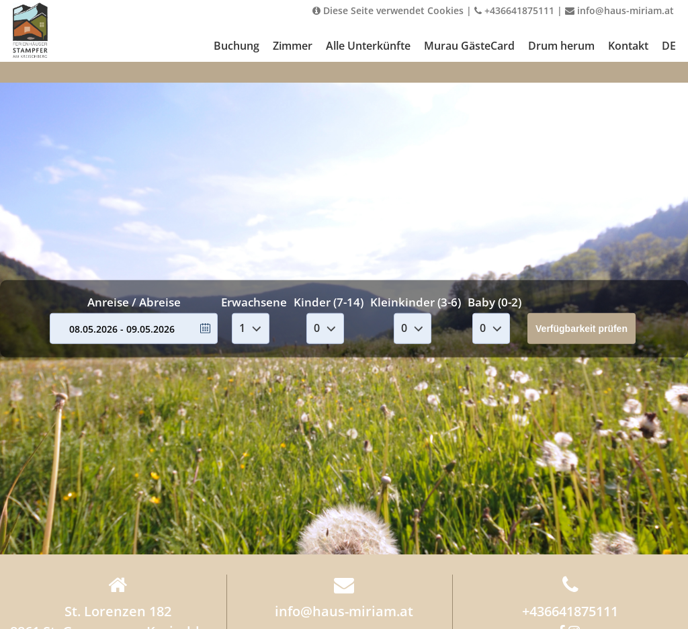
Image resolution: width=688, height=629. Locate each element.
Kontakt (628, 45)
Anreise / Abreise (134, 302)
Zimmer (292, 45)
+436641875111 (514, 10)
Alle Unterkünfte (368, 45)
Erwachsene (254, 302)
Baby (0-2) (494, 302)
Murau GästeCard (469, 45)
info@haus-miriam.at (619, 10)
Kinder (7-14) (328, 302)
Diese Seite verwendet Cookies (388, 10)
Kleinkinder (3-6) (415, 302)
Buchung (236, 45)
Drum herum (561, 45)
